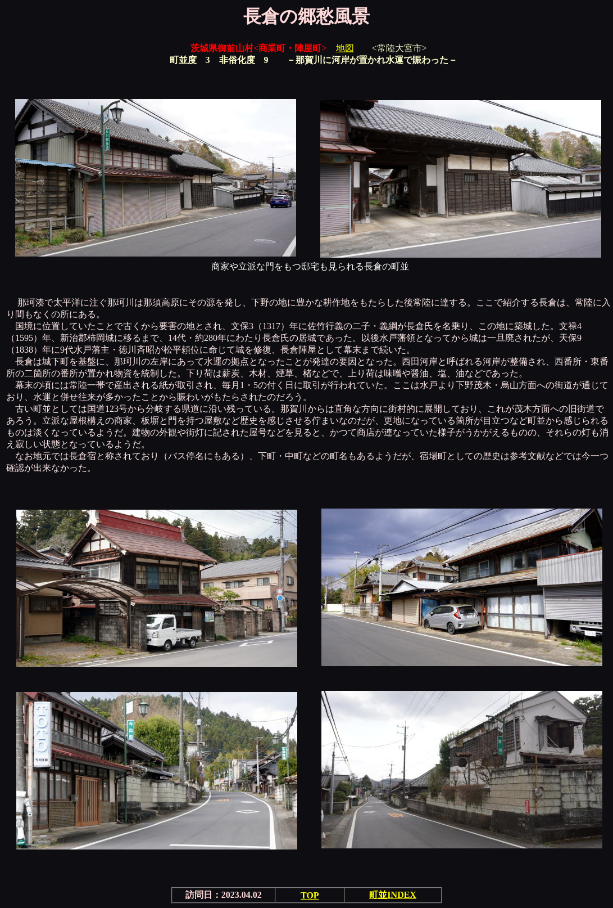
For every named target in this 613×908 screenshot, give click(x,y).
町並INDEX (392, 895)
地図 (345, 48)
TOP (310, 895)
